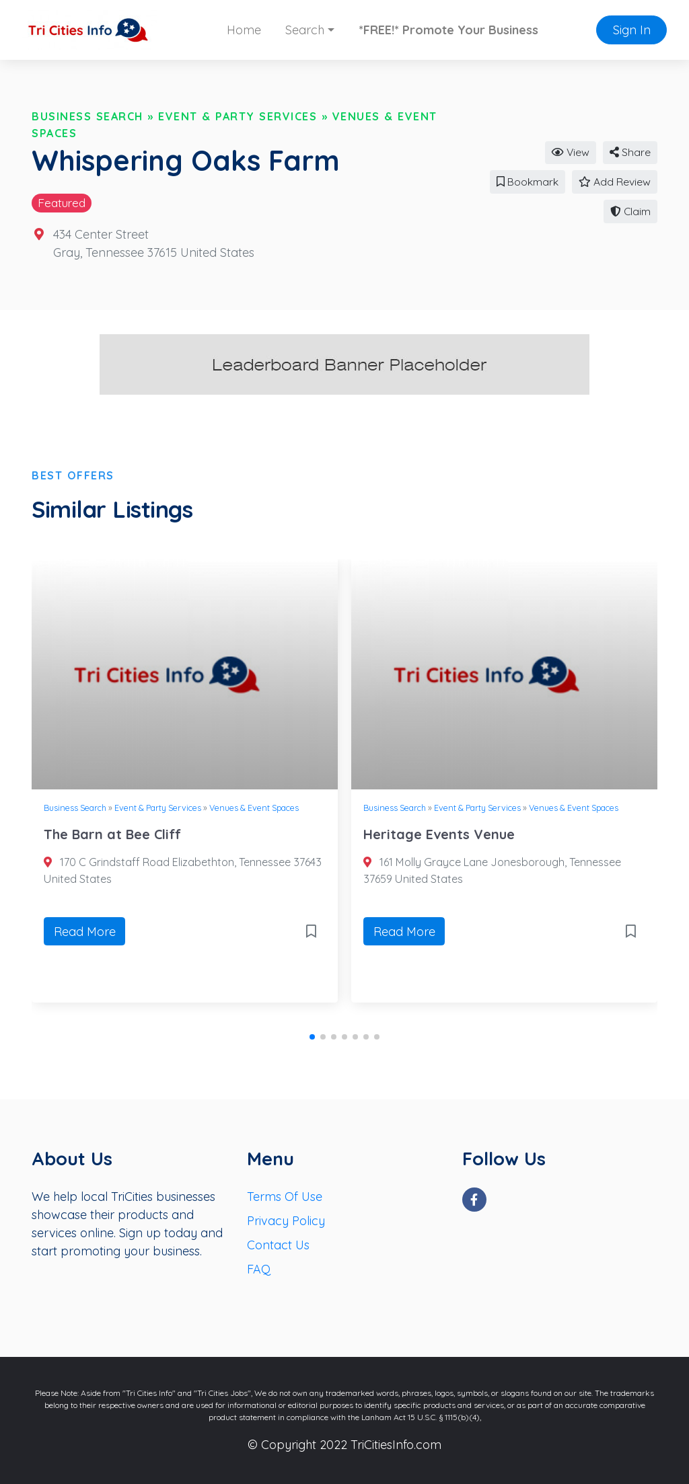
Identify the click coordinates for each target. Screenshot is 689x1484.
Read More (85, 931)
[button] (312, 1037)
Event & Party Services (237, 116)
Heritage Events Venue (439, 834)
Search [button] (304, 30)
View (570, 152)
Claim (630, 211)
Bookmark (527, 181)
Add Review (615, 181)
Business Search (87, 116)
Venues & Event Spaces (254, 807)
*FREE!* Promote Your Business (448, 30)
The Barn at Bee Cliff (112, 834)
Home (244, 30)
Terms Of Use (284, 1196)
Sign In (632, 30)
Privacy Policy (286, 1220)
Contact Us (278, 1245)
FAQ (258, 1269)
